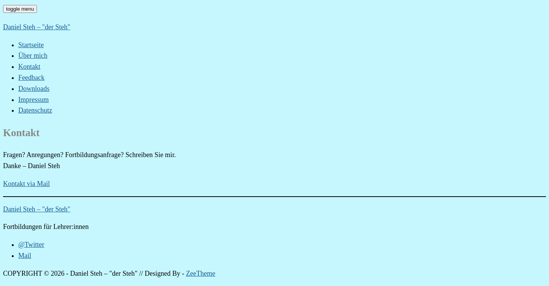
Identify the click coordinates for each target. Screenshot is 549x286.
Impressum (33, 99)
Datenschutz (35, 110)
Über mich (32, 55)
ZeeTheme (200, 273)
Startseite (31, 45)
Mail (24, 255)
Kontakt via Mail (26, 183)
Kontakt (29, 66)
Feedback (31, 77)
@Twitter (31, 244)
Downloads (33, 88)
